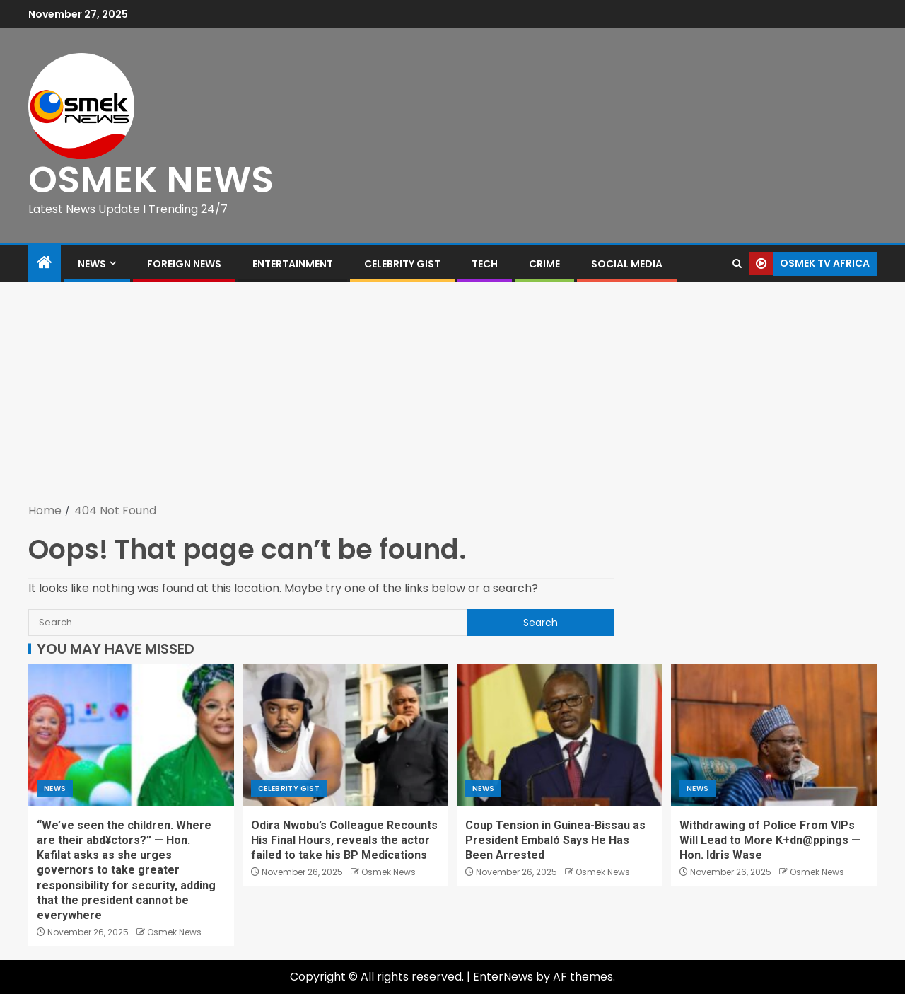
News (92, 264)
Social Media (626, 264)
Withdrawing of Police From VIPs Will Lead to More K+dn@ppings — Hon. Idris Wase (769, 840)
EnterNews (503, 977)
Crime (544, 264)
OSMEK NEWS (151, 179)
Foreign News (184, 264)
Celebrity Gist (402, 264)
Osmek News (174, 932)
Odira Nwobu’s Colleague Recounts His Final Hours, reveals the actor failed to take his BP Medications (344, 840)
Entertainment (292, 264)
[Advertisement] (452, 395)
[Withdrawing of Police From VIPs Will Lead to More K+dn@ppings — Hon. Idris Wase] (774, 735)
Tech (485, 264)
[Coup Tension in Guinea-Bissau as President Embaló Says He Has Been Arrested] (559, 735)
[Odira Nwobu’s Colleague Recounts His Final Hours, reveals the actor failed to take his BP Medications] (345, 735)
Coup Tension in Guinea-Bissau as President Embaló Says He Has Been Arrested (555, 840)
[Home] (44, 263)
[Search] (737, 263)
